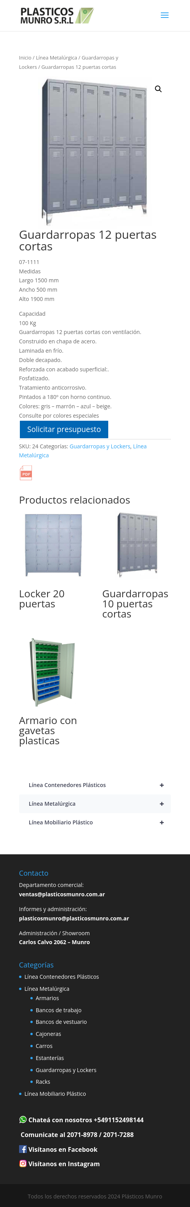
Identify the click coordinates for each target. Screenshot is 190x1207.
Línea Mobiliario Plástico (100, 822)
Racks (43, 1081)
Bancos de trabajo (59, 1010)
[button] (158, 89)
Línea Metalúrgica (56, 57)
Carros (44, 1046)
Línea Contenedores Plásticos (100, 785)
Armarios (47, 998)
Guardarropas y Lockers (100, 446)
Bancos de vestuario (61, 1021)
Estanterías (50, 1058)
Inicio (25, 57)
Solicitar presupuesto (64, 429)
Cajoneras (48, 1033)
